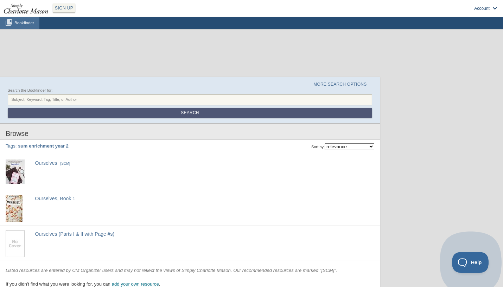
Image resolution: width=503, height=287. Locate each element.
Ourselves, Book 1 (55, 198)
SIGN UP (64, 8)
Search (190, 112)
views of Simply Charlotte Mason (197, 270)
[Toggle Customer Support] (470, 262)
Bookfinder (24, 22)
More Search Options (340, 84)
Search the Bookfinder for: (30, 90)
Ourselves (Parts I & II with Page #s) (75, 234)
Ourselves (46, 163)
